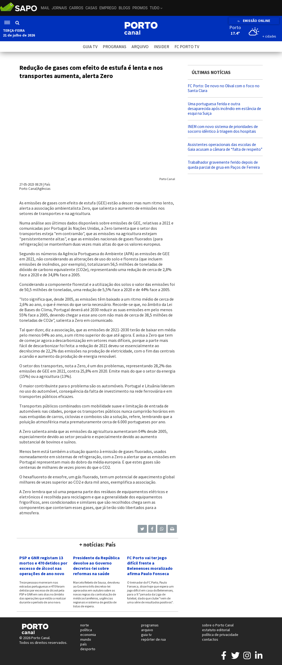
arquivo (147, 629)
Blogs (124, 8)
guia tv (146, 634)
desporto (87, 648)
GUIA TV (90, 46)
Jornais (59, 8)
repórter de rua (153, 639)
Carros (76, 8)
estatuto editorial (216, 629)
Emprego (108, 8)
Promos (139, 8)
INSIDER (161, 46)
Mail (45, 8)
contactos (210, 639)
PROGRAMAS (114, 46)
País (47, 184)
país (83, 644)
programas (150, 625)
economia (88, 634)
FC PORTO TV (186, 46)
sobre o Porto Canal (218, 625)
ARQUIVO (140, 46)
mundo (85, 639)
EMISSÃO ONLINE (254, 21)
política (86, 629)
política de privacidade (220, 634)
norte (84, 625)
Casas (91, 8)
